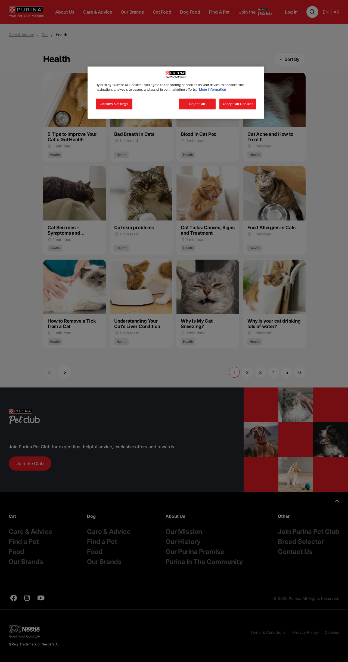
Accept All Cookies (237, 104)
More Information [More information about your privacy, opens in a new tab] (212, 89)
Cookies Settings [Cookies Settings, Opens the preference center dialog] (114, 104)
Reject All (197, 104)
